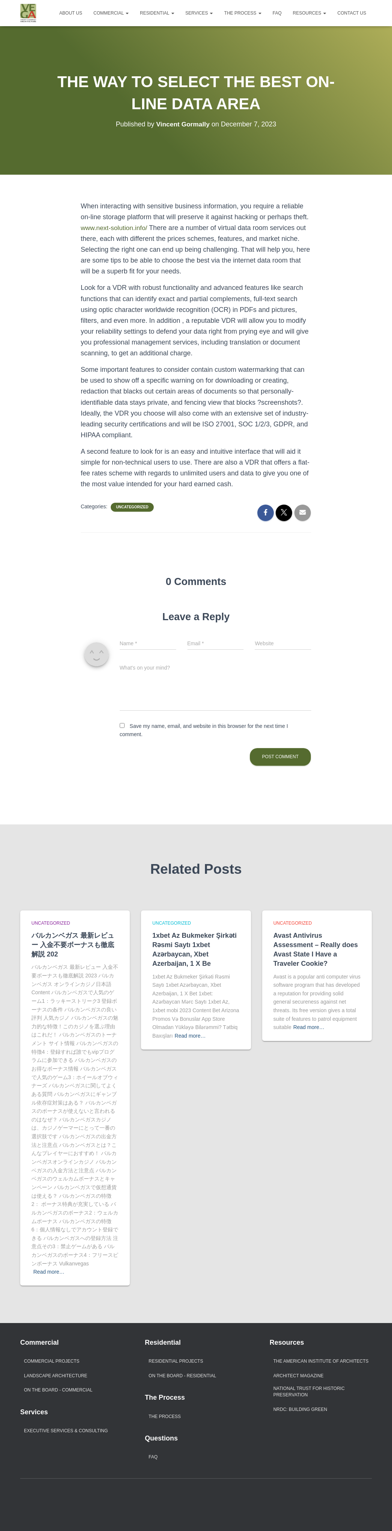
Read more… (48, 1272)
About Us (70, 13)
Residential (157, 13)
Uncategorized (132, 507)
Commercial (111, 13)
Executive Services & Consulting (66, 1430)
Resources (309, 13)
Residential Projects (175, 1361)
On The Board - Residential (182, 1375)
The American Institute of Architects (321, 1361)
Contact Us (351, 13)
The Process (242, 13)
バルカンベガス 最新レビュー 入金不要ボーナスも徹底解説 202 (72, 945)
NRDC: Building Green (300, 1409)
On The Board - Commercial (58, 1390)
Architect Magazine (298, 1375)
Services (199, 13)
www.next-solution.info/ (115, 228)
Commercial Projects (51, 1361)
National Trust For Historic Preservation (309, 1391)
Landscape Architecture (55, 1375)
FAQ (277, 13)
